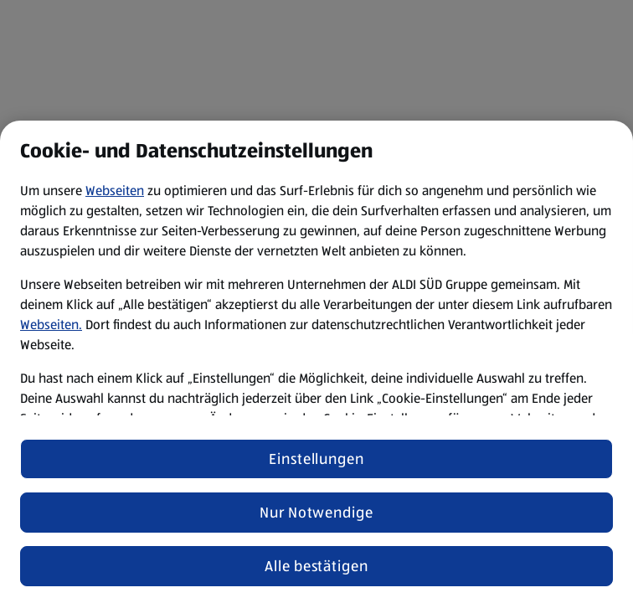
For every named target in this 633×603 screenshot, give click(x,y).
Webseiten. (51, 324)
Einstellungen (316, 459)
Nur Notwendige (316, 512)
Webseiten (114, 190)
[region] (316, 362)
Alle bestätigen (316, 566)
